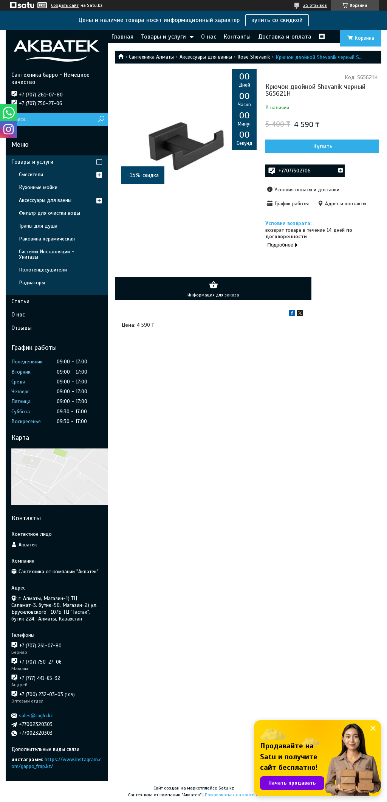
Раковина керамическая (47, 239)
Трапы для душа (38, 226)
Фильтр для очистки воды (49, 213)
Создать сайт (65, 5)
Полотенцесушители (43, 270)
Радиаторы (32, 282)
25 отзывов (315, 5)
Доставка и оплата (284, 36)
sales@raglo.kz (36, 715)
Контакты (237, 36)
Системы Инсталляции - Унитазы (46, 254)
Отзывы (21, 327)
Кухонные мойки (38, 187)
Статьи (20, 301)
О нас (208, 36)
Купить (323, 146)
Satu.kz (226, 788)
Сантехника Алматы (151, 57)
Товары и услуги (163, 36)
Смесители (31, 174)
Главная (122, 36)
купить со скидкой (277, 20)
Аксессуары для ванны (206, 57)
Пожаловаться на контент (232, 794)
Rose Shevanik (253, 57)
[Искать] (101, 119)
